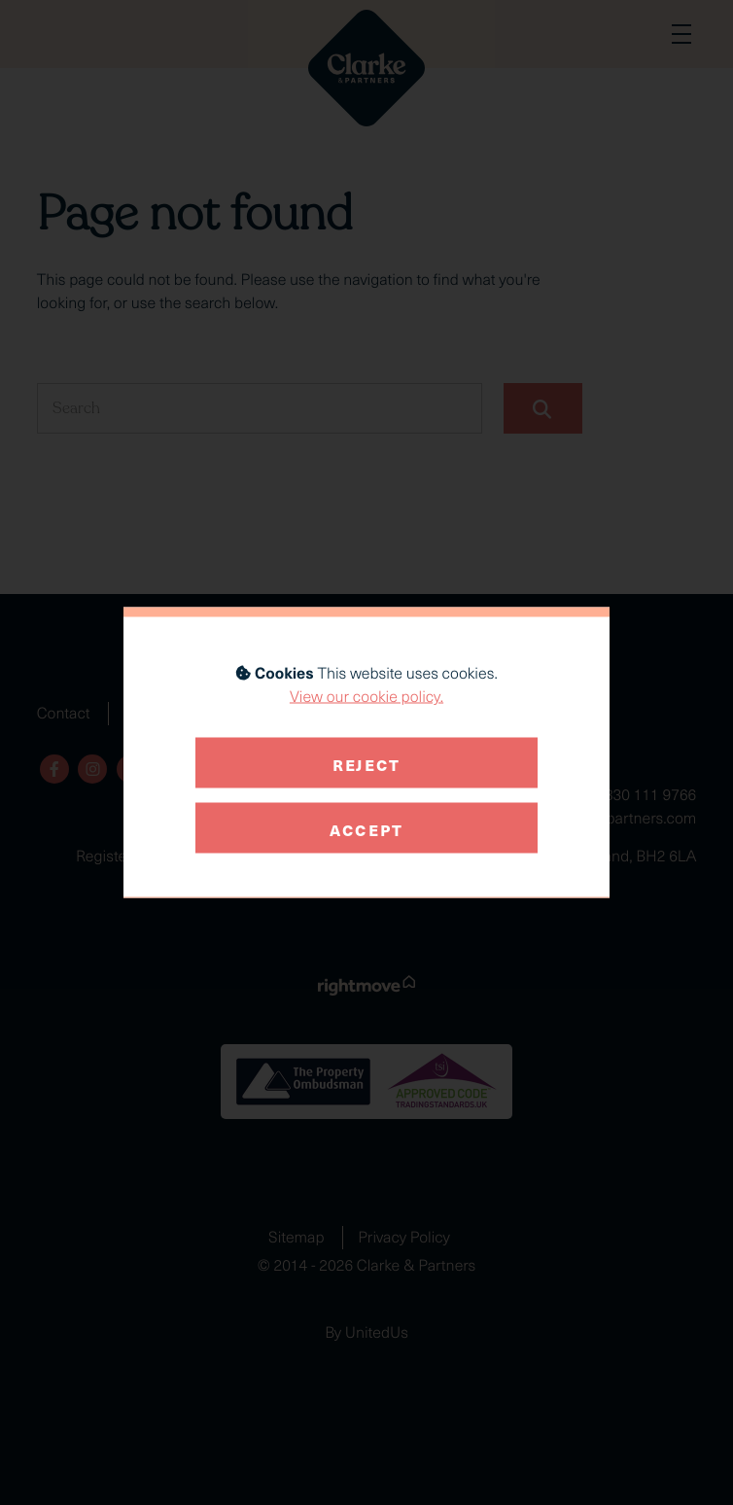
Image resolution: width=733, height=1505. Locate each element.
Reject (366, 762)
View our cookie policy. (366, 696)
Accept (366, 827)
